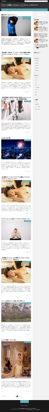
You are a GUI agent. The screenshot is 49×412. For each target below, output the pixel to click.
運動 (26, 18)
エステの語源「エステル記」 (9, 340)
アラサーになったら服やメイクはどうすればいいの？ (15, 219)
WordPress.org (37, 109)
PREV (4, 396)
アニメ (36, 82)
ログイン (36, 101)
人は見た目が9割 (5, 138)
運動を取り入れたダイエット (9, 15)
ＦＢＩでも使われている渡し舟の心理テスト (13, 301)
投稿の (37, 104)
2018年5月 (36, 70)
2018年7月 (36, 65)
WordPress (38, 409)
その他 (28, 101)
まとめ (36, 79)
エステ (36, 84)
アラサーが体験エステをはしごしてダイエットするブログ (19, 5)
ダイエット (37, 89)
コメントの (37, 106)
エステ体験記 (27, 58)
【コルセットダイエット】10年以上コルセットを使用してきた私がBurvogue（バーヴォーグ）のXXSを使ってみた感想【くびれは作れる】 (43, 35)
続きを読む (27, 46)
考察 (36, 92)
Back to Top (24, 401)
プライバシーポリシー (5, 9)
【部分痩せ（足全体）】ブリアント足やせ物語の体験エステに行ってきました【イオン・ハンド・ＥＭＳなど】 (16, 54)
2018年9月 (36, 60)
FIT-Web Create (29, 409)
